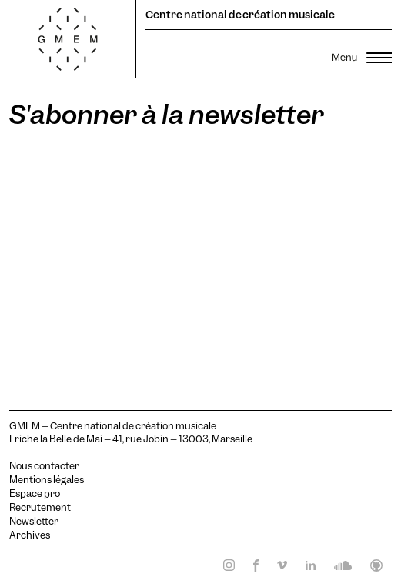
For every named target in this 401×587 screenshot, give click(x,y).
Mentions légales (46, 480)
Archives (29, 535)
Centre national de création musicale (240, 15)
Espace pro (34, 494)
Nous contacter (44, 466)
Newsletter (33, 521)
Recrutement (40, 507)
